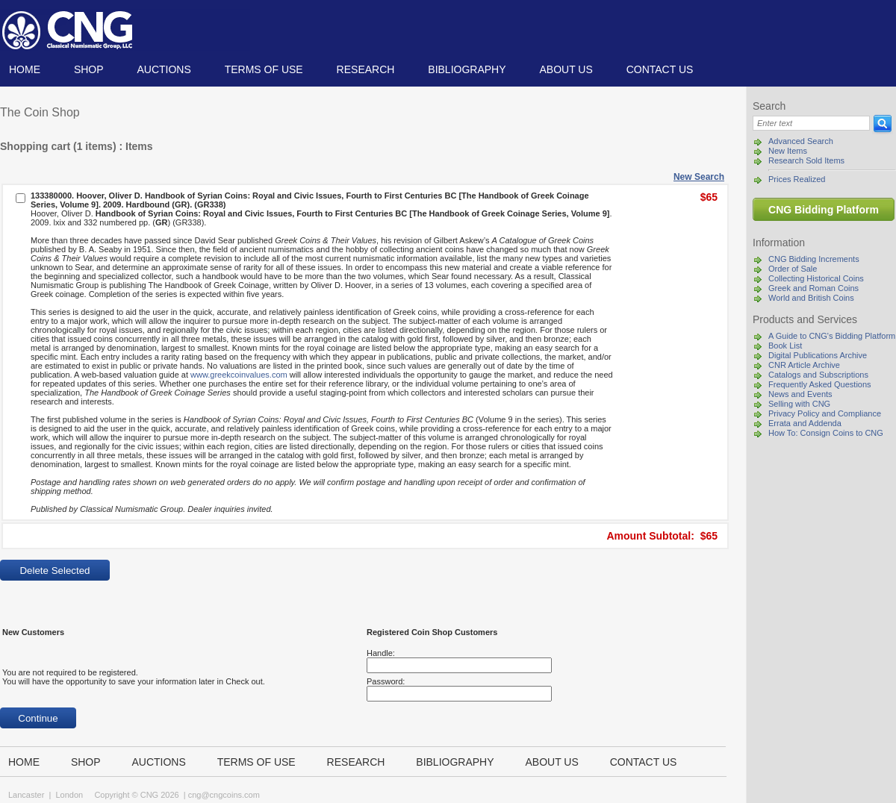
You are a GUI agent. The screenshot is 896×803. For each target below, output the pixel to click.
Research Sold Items (806, 160)
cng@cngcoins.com (224, 794)
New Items (787, 150)
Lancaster (26, 794)
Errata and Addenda (804, 423)
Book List (785, 345)
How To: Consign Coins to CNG (825, 432)
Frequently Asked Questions (819, 384)
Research (366, 69)
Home (24, 69)
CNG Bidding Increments (813, 258)
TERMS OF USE (264, 69)
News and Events (800, 394)
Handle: (381, 653)
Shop (89, 69)
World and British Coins (811, 297)
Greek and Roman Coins (813, 288)
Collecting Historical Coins (816, 278)
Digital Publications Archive (817, 355)
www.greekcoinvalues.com (238, 374)
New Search (698, 177)
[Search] (811, 123)
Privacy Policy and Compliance (824, 413)
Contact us (660, 69)
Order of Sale (792, 268)
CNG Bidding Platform (823, 210)
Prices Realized (796, 179)
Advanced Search (800, 141)
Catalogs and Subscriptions (818, 374)
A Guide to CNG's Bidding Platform (831, 335)
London (69, 794)
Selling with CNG (799, 403)
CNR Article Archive (804, 364)
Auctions (163, 69)
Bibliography (466, 69)
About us (565, 69)
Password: (386, 681)
